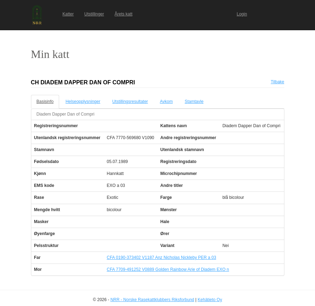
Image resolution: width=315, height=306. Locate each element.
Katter (68, 14)
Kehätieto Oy (210, 299)
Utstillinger (94, 14)
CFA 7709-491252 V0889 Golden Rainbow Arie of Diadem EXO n (168, 269)
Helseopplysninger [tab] (82, 101)
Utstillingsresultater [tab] (130, 101)
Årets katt (124, 14)
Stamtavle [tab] (194, 101)
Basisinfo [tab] (45, 101)
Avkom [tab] (166, 101)
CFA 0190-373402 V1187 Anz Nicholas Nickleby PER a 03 (161, 257)
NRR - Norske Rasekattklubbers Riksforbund (152, 299)
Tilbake (277, 81)
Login (242, 14)
